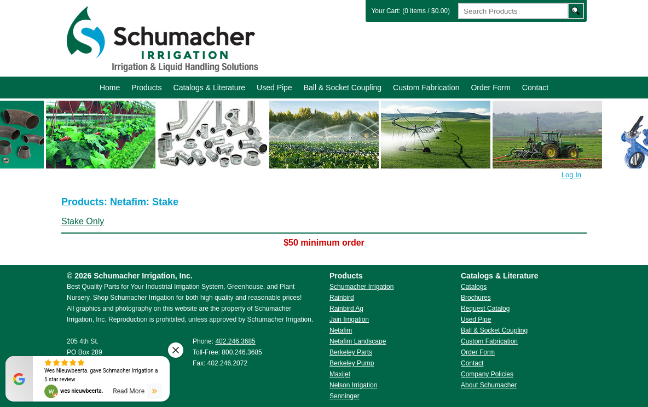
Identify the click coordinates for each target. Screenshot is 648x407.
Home (110, 87)
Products (146, 87)
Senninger (344, 396)
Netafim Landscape (357, 341)
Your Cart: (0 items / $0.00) (410, 11)
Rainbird (341, 297)
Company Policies (487, 374)
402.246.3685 (235, 341)
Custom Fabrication (426, 87)
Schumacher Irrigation (161, 38)
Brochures (476, 297)
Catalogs (474, 286)
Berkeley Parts (350, 352)
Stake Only (82, 221)
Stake (165, 201)
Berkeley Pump (351, 363)
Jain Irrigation (349, 319)
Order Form (490, 87)
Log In (571, 175)
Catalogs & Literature (209, 87)
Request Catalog (485, 308)
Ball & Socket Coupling (342, 87)
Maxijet (339, 374)
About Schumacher (489, 385)
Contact (535, 87)
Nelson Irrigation (353, 385)
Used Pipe (274, 87)
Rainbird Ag (346, 308)
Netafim (128, 201)
